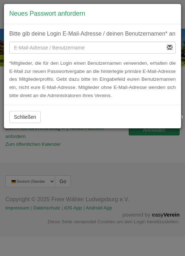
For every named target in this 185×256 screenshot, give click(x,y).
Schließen (25, 117)
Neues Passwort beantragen (148, 116)
